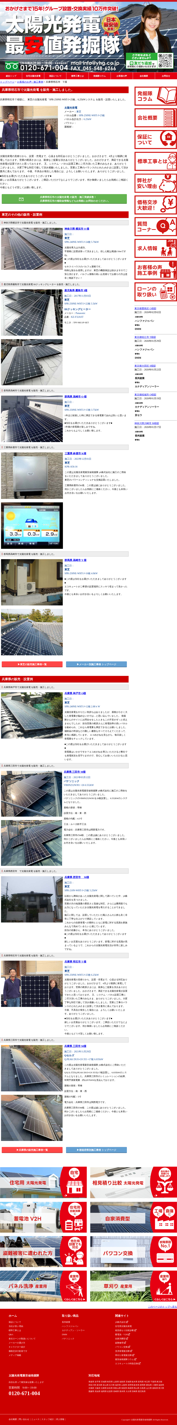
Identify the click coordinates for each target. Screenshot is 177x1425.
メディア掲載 (15, 1355)
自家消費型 (121, 1338)
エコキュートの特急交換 (128, 1363)
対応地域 (94, 1375)
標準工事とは (77, 76)
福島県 (122, 1382)
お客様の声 (122, 76)
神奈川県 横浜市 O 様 (76, 228)
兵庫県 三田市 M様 (75, 772)
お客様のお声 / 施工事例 (30, 82)
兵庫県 (104, 1388)
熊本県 (122, 1391)
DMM (64, 1334)
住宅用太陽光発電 (123, 1326)
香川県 (161, 1388)
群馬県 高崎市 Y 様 (75, 560)
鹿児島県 (142, 1391)
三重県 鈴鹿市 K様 (75, 453)
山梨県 (124, 1385)
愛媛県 (91, 1391)
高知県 (97, 1391)
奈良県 (110, 1388)
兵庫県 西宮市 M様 (76, 877)
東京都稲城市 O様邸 (145, 394)
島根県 (130, 1388)
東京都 (159, 1382)
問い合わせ (24, 1419)
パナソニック (68, 1338)
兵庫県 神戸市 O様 (75, 693)
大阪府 (97, 1388)
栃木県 (134, 1382)
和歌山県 (117, 1388)
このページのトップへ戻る (162, 1307)
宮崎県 (134, 1391)
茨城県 (128, 1382)
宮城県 (104, 1382)
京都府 (91, 1388)
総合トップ (11, 76)
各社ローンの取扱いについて (22, 1338)
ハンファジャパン (70, 1326)
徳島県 (155, 1388)
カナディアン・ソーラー (73, 1330)
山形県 (116, 1382)
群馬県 (141, 1382)
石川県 (112, 1385)
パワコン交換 (122, 1347)
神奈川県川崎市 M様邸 (146, 423)
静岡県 (143, 1385)
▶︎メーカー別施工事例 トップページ (96, 664)
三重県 (155, 1385)
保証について (55, 76)
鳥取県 (124, 1388)
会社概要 (144, 76)
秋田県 (110, 1382)
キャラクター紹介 (17, 1347)
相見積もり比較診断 (125, 1330)
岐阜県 (136, 1385)
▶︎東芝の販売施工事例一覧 (32, 664)
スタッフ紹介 (47, 1419)
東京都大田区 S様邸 (145, 366)
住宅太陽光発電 (33, 76)
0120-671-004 (24, 1393)
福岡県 (104, 1391)
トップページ (7, 82)
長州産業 (66, 1322)
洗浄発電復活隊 (123, 1351)
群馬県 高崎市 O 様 (75, 396)
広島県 (143, 1388)
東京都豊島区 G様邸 (145, 308)
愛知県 (149, 1385)
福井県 (118, 1385)
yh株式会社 (121, 1322)
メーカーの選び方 (17, 1343)
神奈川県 (92, 1385)
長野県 (130, 1385)
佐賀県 (110, 1391)
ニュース (35, 1419)
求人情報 (60, 1419)
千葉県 (153, 1382)
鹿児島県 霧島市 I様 (75, 290)
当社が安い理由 (16, 1326)
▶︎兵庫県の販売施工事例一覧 (32, 1150)
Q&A (11, 1334)
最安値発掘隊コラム (125, 1359)
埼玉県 (147, 1382)
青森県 (91, 1382)
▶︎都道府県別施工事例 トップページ (96, 1150)
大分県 (128, 1391)
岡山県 (136, 1388)
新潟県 (99, 1385)
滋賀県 (161, 1385)
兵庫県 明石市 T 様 (75, 961)
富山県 (106, 1385)
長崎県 (116, 1391)
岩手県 (97, 1382)
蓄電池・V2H (122, 1334)
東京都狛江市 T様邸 (145, 337)
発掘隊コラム (99, 76)
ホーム (13, 1315)
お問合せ (166, 76)
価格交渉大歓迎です (18, 1351)
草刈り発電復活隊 (124, 1355)
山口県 (149, 1388)
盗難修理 (120, 1343)
